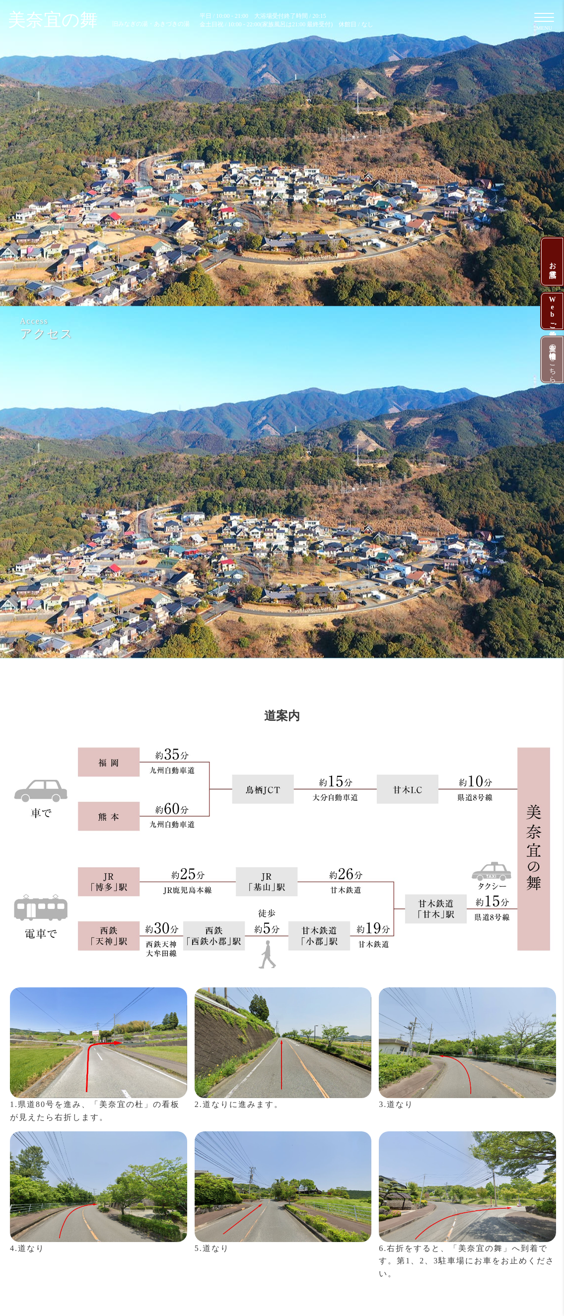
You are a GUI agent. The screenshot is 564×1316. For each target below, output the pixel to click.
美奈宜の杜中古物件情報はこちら (552, 359)
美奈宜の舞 (99, 20)
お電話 (552, 262)
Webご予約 (552, 311)
